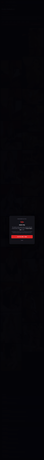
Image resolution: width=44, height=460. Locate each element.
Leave (22, 240)
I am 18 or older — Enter (22, 236)
